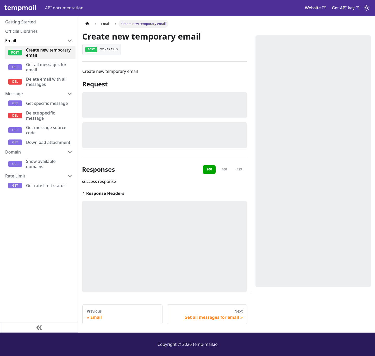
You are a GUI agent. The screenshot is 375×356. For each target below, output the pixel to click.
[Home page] (87, 24)
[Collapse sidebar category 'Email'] (70, 40)
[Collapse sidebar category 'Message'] (70, 94)
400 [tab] (224, 169)
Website (315, 8)
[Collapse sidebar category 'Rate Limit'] (70, 176)
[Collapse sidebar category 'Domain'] (70, 152)
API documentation (64, 8)
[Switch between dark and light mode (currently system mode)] (366, 8)
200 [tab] (209, 169)
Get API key (345, 8)
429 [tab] (239, 169)
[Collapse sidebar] (39, 327)
